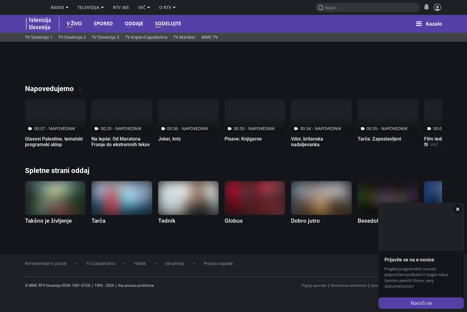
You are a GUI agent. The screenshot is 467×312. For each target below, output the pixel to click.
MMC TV (209, 37)
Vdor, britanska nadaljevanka (307, 141)
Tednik (166, 220)
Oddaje (129, 23)
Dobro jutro (305, 220)
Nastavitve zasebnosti (349, 285)
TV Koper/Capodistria (146, 37)
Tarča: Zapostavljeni (379, 139)
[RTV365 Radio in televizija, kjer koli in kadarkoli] (79, 65)
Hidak (140, 263)
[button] (429, 23)
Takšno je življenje (48, 220)
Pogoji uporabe (314, 285)
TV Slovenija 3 (105, 37)
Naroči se (421, 303)
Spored (98, 23)
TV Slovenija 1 (38, 37)
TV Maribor (184, 37)
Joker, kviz (169, 139)
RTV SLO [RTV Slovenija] (32, 7)
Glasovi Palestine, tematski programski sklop (54, 141)
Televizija (90, 7)
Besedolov (371, 220)
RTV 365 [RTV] (121, 7)
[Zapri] (457, 209)
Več (144, 7)
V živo (69, 23)
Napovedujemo (53, 89)
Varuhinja (174, 263)
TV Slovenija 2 (72, 37)
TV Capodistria (100, 263)
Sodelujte (164, 23)
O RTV (167, 7)
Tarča (98, 220)
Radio (60, 7)
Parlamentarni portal (46, 263)
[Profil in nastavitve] (437, 7)
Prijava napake (218, 263)
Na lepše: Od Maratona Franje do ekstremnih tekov (120, 141)
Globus (234, 220)
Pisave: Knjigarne (243, 139)
